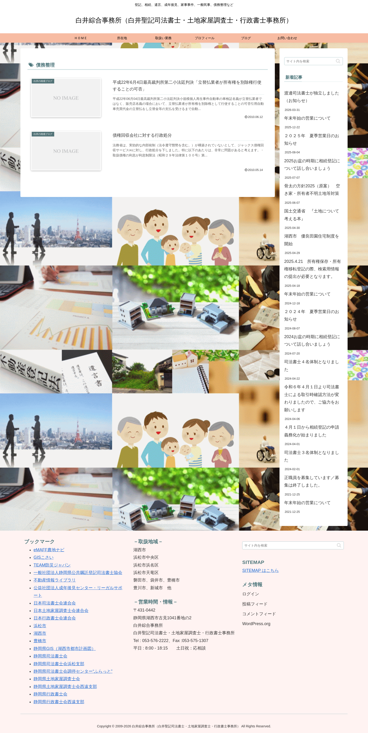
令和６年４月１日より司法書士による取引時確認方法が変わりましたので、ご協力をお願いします (311, 398)
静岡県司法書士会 (50, 656)
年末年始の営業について (307, 118)
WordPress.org (256, 623)
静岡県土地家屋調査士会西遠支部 (65, 686)
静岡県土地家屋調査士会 (57, 678)
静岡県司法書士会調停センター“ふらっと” (73, 671)
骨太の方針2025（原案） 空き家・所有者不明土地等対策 (312, 190)
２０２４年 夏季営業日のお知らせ (311, 315)
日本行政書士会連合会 (55, 618)
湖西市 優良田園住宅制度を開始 (311, 240)
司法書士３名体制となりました (311, 456)
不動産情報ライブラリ (55, 580)
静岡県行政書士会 (50, 694)
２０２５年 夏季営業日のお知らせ (311, 139)
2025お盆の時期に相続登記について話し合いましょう (312, 165)
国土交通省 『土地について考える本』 (311, 215)
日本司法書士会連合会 (55, 603)
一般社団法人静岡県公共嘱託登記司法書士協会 (78, 572)
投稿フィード (255, 604)
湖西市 (40, 633)
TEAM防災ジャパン (52, 565)
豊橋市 (40, 641)
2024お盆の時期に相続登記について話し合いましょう (312, 340)
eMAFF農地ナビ (49, 550)
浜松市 (40, 625)
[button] (338, 61)
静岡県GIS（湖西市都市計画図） (65, 648)
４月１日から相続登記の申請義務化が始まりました (311, 431)
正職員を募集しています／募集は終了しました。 (311, 481)
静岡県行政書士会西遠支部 (59, 701)
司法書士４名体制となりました (311, 365)
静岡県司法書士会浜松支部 (59, 663)
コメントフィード (259, 614)
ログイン (250, 594)
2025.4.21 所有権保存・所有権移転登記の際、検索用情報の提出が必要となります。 (312, 269)
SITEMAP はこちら (260, 570)
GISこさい (44, 557)
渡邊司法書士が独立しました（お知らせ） (311, 97)
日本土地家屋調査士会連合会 (61, 610)
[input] (313, 61)
